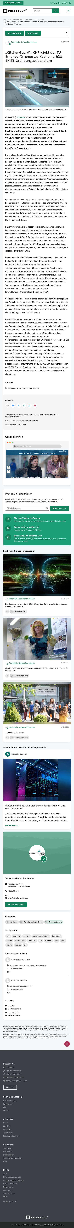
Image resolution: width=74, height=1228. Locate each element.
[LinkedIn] (7, 1201)
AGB (5, 1174)
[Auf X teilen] (18, 405)
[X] (13, 1201)
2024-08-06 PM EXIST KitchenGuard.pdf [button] (24, 388)
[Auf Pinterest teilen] (35, 405)
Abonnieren (14, 33)
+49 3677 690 (13, 891)
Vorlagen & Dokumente (12, 1158)
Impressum (7, 1190)
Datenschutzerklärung (12, 1177)
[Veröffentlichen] (67, 1044)
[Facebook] (4, 1201)
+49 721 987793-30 (13, 1071)
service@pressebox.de (50, 1037)
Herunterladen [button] (13, 1012)
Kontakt (33, 33)
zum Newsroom (16, 904)
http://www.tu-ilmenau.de (18, 898)
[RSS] (10, 1201)
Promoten (7, 1129)
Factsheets (7, 1152)
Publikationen (8, 1155)
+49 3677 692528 (16, 990)
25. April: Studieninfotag (14, 732)
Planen (6, 1123)
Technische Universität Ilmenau (24, 42)
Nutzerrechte (8, 1187)
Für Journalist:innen (11, 1136)
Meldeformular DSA (10, 1184)
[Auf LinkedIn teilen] (29, 405)
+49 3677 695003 (16, 969)
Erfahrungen (8, 1104)
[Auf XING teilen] (24, 405)
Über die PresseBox (13, 1097)
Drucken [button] (11, 1006)
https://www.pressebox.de (16, 1081)
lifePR (5, 1197)
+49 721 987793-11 (13, 1074)
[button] (37, 89)
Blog (5, 1161)
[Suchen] (55, 10)
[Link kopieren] (7, 405)
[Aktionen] (66, 33)
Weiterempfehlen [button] (14, 1015)
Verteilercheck (8, 1193)
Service (6, 1111)
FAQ (5, 1107)
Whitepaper (7, 1148)
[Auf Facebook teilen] (13, 405)
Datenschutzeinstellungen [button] (13, 1180)
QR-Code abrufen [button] (14, 1009)
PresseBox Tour (13, 3)
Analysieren (7, 1133)
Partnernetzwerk (10, 1101)
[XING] (16, 1201)
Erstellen (6, 1126)
